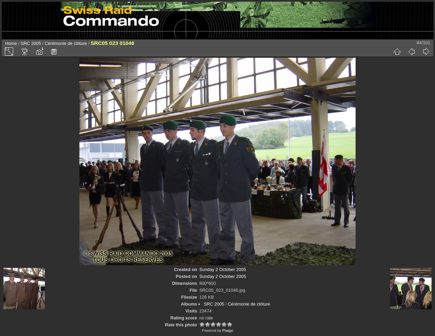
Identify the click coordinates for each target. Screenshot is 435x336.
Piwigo (227, 330)
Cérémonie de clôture (66, 43)
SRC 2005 (31, 43)
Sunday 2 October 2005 (222, 269)
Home (11, 43)
